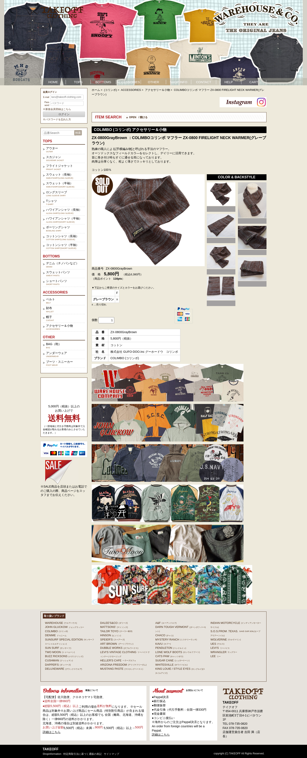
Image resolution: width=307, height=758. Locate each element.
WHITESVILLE (171, 664)
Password (46, 103)
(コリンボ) (110, 89)
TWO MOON (60, 652)
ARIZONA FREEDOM (123, 664)
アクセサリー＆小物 (157, 89)
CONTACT (203, 82)
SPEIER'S (112, 639)
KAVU (163, 643)
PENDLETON (170, 647)
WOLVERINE (225, 639)
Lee (215, 656)
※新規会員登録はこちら (57, 109)
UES (217, 643)
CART (253, 82)
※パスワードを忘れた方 (57, 119)
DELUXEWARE (63, 668)
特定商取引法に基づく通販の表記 (82, 753)
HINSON (110, 635)
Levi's (219, 647)
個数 (95, 320)
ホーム (96, 89)
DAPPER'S (58, 664)
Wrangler (223, 652)
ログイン (64, 114)
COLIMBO (56, 631)
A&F (165, 622)
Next (297, 42)
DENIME (56, 635)
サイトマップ (111, 753)
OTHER (153, 82)
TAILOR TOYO (116, 631)
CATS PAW (169, 656)
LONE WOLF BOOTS (177, 652)
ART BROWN (116, 643)
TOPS (78, 82)
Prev (9, 42)
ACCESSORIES (128, 82)
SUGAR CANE (172, 660)
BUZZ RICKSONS (64, 656)
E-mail (46, 97)
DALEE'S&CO (114, 622)
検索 (78, 132)
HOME (53, 82)
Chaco (164, 635)
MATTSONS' (114, 627)
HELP (228, 82)
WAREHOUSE (61, 622)
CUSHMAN (59, 660)
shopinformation (52, 753)
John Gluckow (64, 627)
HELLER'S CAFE (118, 660)
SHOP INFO (178, 82)
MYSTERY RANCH (176, 639)
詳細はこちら (52, 732)
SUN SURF (58, 647)
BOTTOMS (103, 82)
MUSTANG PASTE (121, 668)
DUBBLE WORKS (119, 647)
